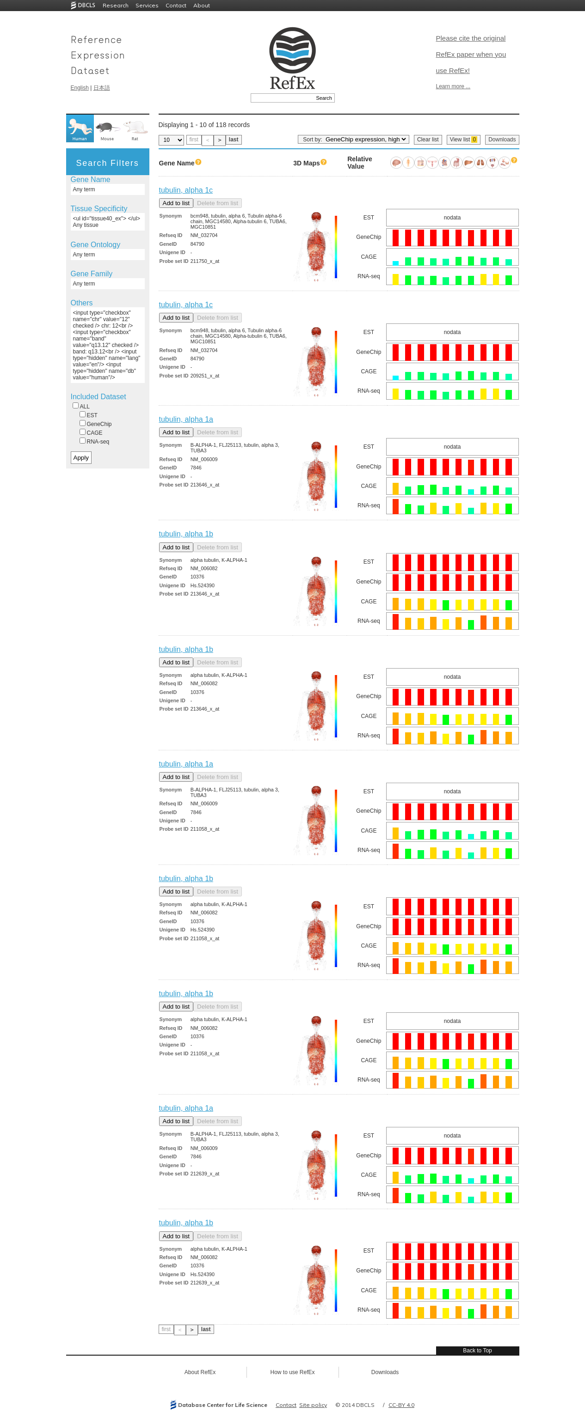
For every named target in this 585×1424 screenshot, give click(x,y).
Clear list (428, 139)
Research (116, 5)
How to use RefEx (292, 1372)
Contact (176, 5)
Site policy (313, 1404)
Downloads (502, 139)
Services (147, 5)
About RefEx (200, 1372)
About (201, 5)
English (80, 88)
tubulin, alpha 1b (186, 534)
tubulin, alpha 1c (186, 190)
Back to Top (477, 1350)
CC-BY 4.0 (401, 1404)
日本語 (101, 88)
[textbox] (282, 98)
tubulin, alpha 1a (186, 419)
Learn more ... (453, 86)
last (234, 139)
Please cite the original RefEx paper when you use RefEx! (471, 54)
